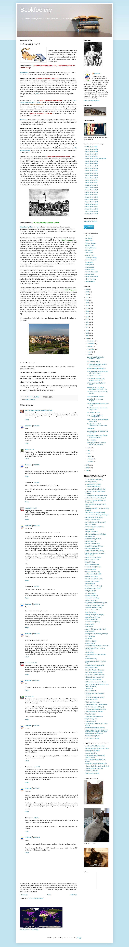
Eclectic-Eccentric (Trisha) (93, 586)
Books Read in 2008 (91, 173)
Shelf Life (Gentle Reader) (93, 679)
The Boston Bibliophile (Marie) (94, 697)
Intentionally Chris (91, 753)
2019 (87, 308)
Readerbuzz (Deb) (91, 659)
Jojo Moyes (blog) (91, 257)
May (89, 450)
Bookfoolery (36, 9)
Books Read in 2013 (91, 185)
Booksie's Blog (90, 562)
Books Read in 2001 (91, 156)
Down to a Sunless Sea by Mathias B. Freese (95, 358)
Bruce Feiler (89, 241)
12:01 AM (37, 604)
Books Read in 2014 (91, 187)
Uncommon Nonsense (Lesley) (95, 727)
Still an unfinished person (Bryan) (95, 682)
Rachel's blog (89, 652)
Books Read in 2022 (91, 206)
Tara (26, 449)
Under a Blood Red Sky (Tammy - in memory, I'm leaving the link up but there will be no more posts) (96, 731)
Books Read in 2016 (91, 192)
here (37, 94)
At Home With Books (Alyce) (94, 517)
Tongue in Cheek (90, 721)
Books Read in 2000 (91, 154)
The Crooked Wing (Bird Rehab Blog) (97, 766)
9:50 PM (36, 725)
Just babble (90, 428)
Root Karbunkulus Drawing (95, 396)
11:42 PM (37, 767)
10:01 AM (37, 525)
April (89, 453)
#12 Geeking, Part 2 (93, 361)
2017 (87, 314)
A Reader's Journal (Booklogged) (95, 498)
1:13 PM (36, 788)
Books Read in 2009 (91, 175)
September (91, 349)
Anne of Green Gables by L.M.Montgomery (95, 416)
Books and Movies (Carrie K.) (94, 551)
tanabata (28, 508)
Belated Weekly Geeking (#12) (96, 368)
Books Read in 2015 (91, 190)
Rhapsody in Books (91, 667)
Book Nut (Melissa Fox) (92, 543)
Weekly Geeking (30, 399)
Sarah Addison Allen (91, 276)
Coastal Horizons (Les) (92, 571)
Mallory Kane (89, 264)
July (88, 354)
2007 (87, 465)
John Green (89, 253)
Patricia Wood (89, 274)
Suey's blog (89, 688)
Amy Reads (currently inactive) (95, 512)
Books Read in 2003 (91, 161)
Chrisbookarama (90, 569)
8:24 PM (31, 449)
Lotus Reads (89, 626)
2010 (87, 333)
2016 (87, 316)
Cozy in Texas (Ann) (91, 576)
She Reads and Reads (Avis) (94, 677)
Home (49, 895)
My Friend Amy (90, 636)
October (90, 346)
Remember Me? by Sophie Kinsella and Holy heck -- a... (97, 388)
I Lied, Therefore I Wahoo (95, 376)
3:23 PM (36, 818)
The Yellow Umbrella (91, 771)
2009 (87, 336)
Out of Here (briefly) (93, 412)
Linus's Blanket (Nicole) (92, 622)
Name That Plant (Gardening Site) (96, 763)
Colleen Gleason (90, 243)
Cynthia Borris (89, 245)
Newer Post (24, 895)
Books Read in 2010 (91, 178)
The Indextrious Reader (92, 702)
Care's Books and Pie (92, 564)
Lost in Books (89, 624)
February (90, 459)
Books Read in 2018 (91, 197)
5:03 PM (36, 586)
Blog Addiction (89, 529)
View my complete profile (91, 100)
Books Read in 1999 (91, 151)
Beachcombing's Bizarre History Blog (97, 748)
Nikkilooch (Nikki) (90, 641)
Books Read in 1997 (91, 147)
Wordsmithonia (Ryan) (92, 736)
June (89, 448)
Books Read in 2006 (91, 168)
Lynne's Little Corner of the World (95, 629)
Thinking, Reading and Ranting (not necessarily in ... (97, 365)
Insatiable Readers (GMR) (93, 607)
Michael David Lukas (91, 272)
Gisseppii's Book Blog (92, 598)
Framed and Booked (91, 595)
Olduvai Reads (90, 643)
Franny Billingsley (91, 248)
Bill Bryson (88, 238)
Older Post (73, 895)
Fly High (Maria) (90, 593)
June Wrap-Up (91, 440)
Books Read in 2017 (91, 194)
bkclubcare (24, 227)
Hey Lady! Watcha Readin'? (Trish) (96, 603)
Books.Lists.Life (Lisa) (92, 559)
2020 (87, 305)
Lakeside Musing (90, 612)
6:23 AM (36, 482)
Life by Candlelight (91, 619)
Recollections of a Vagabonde (94, 665)
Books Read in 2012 (91, 182)
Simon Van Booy (90, 279)
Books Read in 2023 (91, 209)
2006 (87, 468)
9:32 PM (36, 465)
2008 (87, 338)
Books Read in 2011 (91, 180)
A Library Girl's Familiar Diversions (96, 495)
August (89, 352)
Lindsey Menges (90, 260)
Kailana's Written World (92, 610)
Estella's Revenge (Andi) (93, 588)
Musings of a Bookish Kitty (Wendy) (96, 634)
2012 (87, 327)
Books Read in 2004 (91, 163)
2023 (87, 297)
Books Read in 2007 (91, 170)
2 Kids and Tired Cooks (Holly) (95, 746)
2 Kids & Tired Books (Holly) (94, 479)
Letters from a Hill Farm (92, 617)
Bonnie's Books (90, 536)
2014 (87, 322)
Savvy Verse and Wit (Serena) (94, 675)
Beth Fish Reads (90, 524)
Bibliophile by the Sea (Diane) (94, 527)
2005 (87, 470)
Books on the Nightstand (93, 557)
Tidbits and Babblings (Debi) (94, 716)
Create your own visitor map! (29, 930)
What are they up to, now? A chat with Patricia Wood (97, 372)
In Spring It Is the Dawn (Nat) (94, 605)
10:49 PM (37, 837)
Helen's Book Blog (91, 600)
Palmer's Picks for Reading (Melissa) (96, 646)
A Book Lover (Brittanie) (92, 486)
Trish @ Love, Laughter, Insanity (36, 410)
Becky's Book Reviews (92, 519)
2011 (87, 330)
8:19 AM (34, 508)
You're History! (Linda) (92, 738)
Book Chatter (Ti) (90, 541)
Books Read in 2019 (91, 199)
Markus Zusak (89, 267)
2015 (87, 319)
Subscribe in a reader (90, 221)
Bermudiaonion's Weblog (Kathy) (95, 522)
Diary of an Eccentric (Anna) (94, 579)
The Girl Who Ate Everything (94, 768)
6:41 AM (49, 410)
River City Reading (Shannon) (94, 670)
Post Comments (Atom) (36, 898)
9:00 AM (36, 426)
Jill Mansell (88, 250)
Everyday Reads (90, 591)
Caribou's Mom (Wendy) (93, 567)
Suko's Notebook (90, 691)
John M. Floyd (89, 255)
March (89, 456)
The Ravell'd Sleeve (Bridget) (94, 707)
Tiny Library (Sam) (91, 719)
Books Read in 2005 (91, 166)
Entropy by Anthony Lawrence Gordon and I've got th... (96, 443)
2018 (87, 311)
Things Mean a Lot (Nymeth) (94, 711)
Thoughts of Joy (90, 714)
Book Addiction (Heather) (93, 539)
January (90, 461)
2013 (87, 325)
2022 (87, 300)
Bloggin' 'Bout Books (91, 531)
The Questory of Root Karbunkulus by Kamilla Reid (97, 424)
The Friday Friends (91, 699)
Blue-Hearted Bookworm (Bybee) (95, 534)
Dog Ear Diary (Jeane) (92, 581)
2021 (87, 303)
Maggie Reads (90, 631)
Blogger (79, 938)
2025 (87, 292)
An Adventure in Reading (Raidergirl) (96, 515)
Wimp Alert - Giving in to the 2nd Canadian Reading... (97, 436)
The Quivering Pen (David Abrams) (96, 704)
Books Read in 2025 (91, 214)
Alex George (89, 236)
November (90, 343)
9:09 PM (30, 696)
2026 (87, 289)
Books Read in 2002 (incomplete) (95, 159)
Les (38, 227)
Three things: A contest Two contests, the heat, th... (96, 379)
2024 (87, 294)
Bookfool (28, 426)
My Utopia (88, 638)
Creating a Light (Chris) (92, 750)
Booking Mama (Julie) (92, 548)
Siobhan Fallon (90, 281)
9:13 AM (34, 663)
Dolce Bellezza (90, 583)
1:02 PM (36, 680)
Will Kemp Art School (92, 773)
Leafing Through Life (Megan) (94, 614)
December (90, 341)
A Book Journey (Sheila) (93, 484)
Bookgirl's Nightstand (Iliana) (94, 546)
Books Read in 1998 (91, 149)
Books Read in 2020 (91, 202)
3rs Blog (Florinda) (91, 482)
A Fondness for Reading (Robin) (95, 489)
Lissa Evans (89, 262)
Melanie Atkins (90, 269)
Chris (31, 227)
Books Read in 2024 (91, 211)
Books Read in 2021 (91, 204)
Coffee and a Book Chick (93, 574)
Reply (27, 419)
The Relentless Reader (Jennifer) (95, 709)
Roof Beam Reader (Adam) (94, 672)
